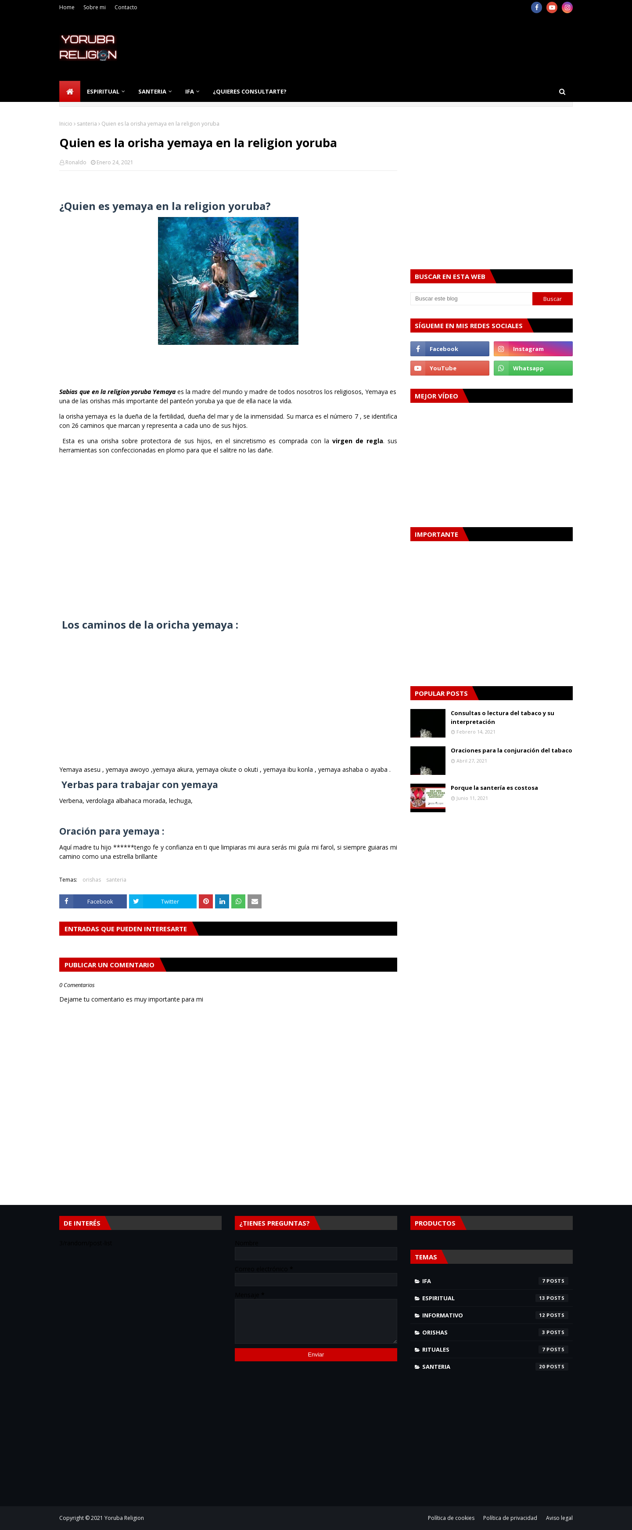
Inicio (65, 123)
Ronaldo (75, 162)
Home (67, 7)
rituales (495, 1349)
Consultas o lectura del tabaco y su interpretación (502, 717)
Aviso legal (559, 1518)
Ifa (495, 1281)
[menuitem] (69, 91)
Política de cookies (451, 1518)
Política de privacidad (510, 1518)
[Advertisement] (413, 48)
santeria (87, 123)
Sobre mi (94, 7)
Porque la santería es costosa (494, 788)
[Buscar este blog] (471, 298)
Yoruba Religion (124, 1518)
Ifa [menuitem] (189, 91)
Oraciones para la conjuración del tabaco (511, 750)
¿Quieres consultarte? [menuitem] (250, 91)
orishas (92, 879)
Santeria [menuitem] (152, 91)
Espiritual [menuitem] (103, 91)
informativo (495, 1315)
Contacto (126, 7)
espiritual (495, 1298)
